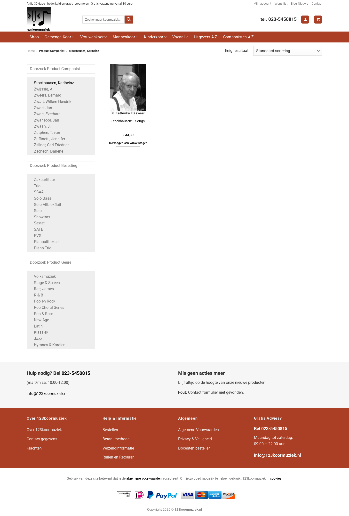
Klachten (34, 448)
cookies (275, 478)
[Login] (305, 20)
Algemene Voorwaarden (198, 429)
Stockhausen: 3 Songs (128, 121)
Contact (317, 3)
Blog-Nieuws (299, 3)
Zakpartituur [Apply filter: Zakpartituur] (42, 179)
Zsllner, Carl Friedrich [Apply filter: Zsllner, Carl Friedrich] (49, 145)
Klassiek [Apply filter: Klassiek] (38, 332)
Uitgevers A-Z (205, 37)
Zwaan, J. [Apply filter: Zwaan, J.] (40, 126)
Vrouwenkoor (93, 37)
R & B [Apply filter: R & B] (36, 295)
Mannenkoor (125, 37)
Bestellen (110, 429)
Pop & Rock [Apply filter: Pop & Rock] (41, 313)
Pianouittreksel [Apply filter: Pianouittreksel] (44, 241)
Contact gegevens (42, 439)
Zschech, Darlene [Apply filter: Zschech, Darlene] (46, 151)
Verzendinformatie (118, 448)
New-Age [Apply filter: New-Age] (39, 320)
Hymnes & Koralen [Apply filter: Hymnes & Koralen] (47, 345)
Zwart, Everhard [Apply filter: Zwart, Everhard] (45, 114)
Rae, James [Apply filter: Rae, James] (41, 289)
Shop (34, 37)
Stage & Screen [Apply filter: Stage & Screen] (44, 282)
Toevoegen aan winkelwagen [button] (128, 143)
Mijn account (262, 3)
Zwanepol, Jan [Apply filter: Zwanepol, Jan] (44, 120)
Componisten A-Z (238, 37)
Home (31, 51)
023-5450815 (76, 373)
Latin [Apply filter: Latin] (36, 326)
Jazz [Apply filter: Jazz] (35, 338)
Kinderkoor (155, 37)
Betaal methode (116, 439)
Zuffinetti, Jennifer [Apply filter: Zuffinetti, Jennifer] (47, 139)
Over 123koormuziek (44, 429)
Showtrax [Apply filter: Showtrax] (39, 217)
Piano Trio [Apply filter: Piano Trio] (40, 248)
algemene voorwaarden (144, 478)
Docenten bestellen (194, 448)
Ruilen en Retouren (119, 457)
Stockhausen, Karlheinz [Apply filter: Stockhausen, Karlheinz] (51, 83)
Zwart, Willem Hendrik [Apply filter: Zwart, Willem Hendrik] (50, 101)
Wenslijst (281, 3)
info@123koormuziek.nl (47, 393)
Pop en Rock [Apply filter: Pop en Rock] (42, 301)
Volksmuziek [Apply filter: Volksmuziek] (42, 276)
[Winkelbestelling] (287, 51)
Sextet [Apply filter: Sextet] (37, 223)
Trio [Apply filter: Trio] (34, 186)
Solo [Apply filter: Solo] (35, 210)
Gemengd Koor (59, 37)
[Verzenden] (129, 20)
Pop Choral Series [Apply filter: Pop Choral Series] (46, 307)
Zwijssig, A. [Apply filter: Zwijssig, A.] (41, 89)
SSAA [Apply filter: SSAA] (36, 192)
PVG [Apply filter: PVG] (35, 235)
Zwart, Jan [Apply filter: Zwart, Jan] (40, 108)
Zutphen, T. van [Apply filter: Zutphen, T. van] (44, 132)
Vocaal (180, 37)
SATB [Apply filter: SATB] (36, 229)
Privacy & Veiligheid (195, 439)
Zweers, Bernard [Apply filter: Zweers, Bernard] (45, 95)
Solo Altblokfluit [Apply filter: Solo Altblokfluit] (45, 204)
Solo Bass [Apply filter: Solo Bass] (40, 198)
